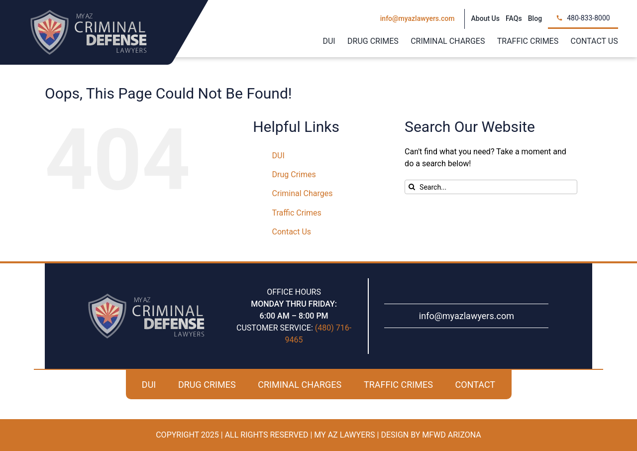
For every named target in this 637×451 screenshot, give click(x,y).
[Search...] (491, 187)
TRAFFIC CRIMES (398, 384)
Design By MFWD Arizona (431, 435)
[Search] (412, 187)
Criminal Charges (302, 193)
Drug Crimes (294, 174)
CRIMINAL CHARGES (299, 384)
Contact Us (292, 231)
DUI (278, 155)
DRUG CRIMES (207, 384)
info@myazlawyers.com (466, 316)
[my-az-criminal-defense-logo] (88, 13)
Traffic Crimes (296, 213)
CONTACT (475, 384)
